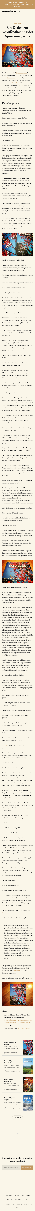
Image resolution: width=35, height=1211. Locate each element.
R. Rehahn (20, 85)
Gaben (17, 1195)
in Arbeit (17, 970)
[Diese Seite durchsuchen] (28, 11)
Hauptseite (26, 1195)
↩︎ (30, 1022)
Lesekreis (8, 1195)
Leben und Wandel (11, 83)
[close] (32, 4)
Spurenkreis (11, 78)
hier (31, 978)
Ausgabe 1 (17, 23)
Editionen (18, 1199)
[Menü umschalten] (32, 11)
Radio (26, 1199)
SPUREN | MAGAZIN (11, 11)
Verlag (6, 745)
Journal (9, 1199)
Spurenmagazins (21, 73)
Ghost (17, 1207)
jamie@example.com (18, 1168)
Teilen (17, 1118)
